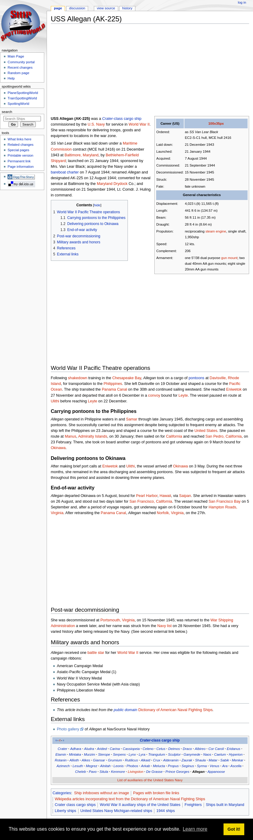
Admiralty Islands (92, 436)
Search (7, 112)
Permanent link (19, 161)
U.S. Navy (96, 124)
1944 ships (165, 811)
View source (106, 8)
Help (11, 78)
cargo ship (132, 119)
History (127, 8)
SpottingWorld (18, 103)
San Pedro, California (223, 436)
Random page (18, 73)
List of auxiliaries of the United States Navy (150, 780)
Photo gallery (68, 729)
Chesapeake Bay (126, 378)
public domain (125, 710)
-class (112, 119)
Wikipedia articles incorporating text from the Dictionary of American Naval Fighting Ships (130, 799)
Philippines (112, 384)
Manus (70, 436)
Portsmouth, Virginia (117, 620)
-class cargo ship (160, 740)
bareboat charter (65, 172)
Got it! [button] (233, 829)
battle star (96, 653)
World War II (139, 124)
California (174, 436)
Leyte (183, 395)
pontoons (196, 378)
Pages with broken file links (156, 793)
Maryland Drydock (112, 184)
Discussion (77, 8)
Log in (242, 2)
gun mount (229, 258)
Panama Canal (114, 389)
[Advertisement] (152, 70)
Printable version (20, 155)
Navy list (164, 626)
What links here (19, 139)
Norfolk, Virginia (170, 513)
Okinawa (58, 448)
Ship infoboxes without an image (101, 793)
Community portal (21, 62)
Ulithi (55, 401)
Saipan (185, 496)
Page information (21, 166)
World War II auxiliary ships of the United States (140, 805)
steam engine (215, 231)
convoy (154, 395)
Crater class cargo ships (75, 805)
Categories (62, 793)
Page (58, 8)
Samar (131, 419)
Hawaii (165, 496)
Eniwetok (234, 389)
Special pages (18, 150)
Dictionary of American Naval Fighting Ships (175, 710)
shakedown (77, 378)
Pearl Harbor (146, 496)
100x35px (216, 123)
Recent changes (20, 67)
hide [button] (97, 205)
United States (205, 431)
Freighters (193, 805)
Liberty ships (65, 811)
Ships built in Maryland (225, 805)
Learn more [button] (195, 829)
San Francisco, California (150, 501)
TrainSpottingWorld (22, 98)
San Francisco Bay (224, 501)
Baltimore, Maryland (81, 155)
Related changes (20, 144)
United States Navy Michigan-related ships (116, 811)
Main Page (16, 56)
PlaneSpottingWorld (23, 93)
